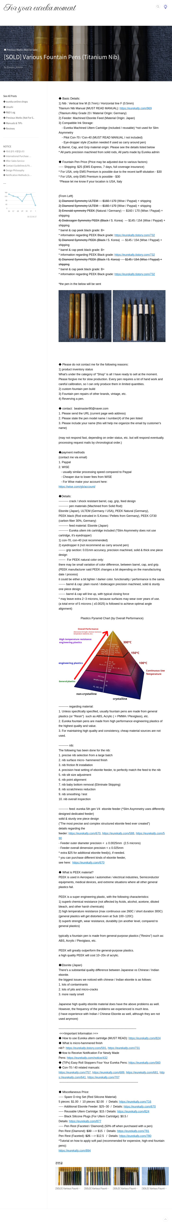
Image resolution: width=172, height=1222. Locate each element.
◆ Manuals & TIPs (12, 123)
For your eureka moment (39, 5)
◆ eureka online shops (15, 101)
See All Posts (10, 96)
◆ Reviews (9, 128)
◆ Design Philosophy (13, 170)
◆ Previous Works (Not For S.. (18, 117)
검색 (158, 6)
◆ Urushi (8, 106)
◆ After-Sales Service (13, 160)
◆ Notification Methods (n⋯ (17, 174)
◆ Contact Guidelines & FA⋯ (17, 165)
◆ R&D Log (9, 112)
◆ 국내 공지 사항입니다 (13, 151)
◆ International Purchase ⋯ (17, 156)
